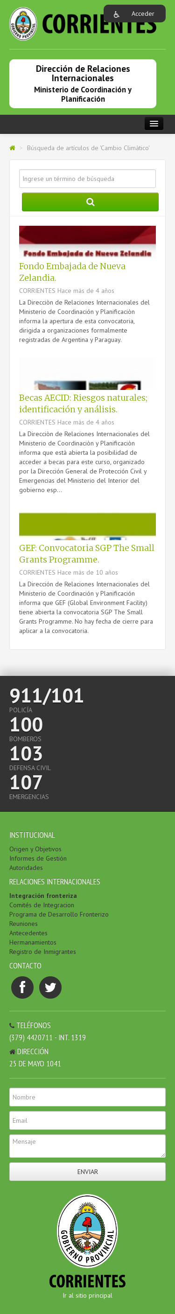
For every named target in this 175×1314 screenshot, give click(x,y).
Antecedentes (28, 933)
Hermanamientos (32, 942)
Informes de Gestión (38, 858)
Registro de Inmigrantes (42, 951)
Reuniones (23, 923)
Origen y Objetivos (35, 849)
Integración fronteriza (43, 895)
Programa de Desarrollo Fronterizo (59, 914)
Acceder (143, 13)
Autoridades (26, 867)
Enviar (87, 1172)
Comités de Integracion (41, 905)
